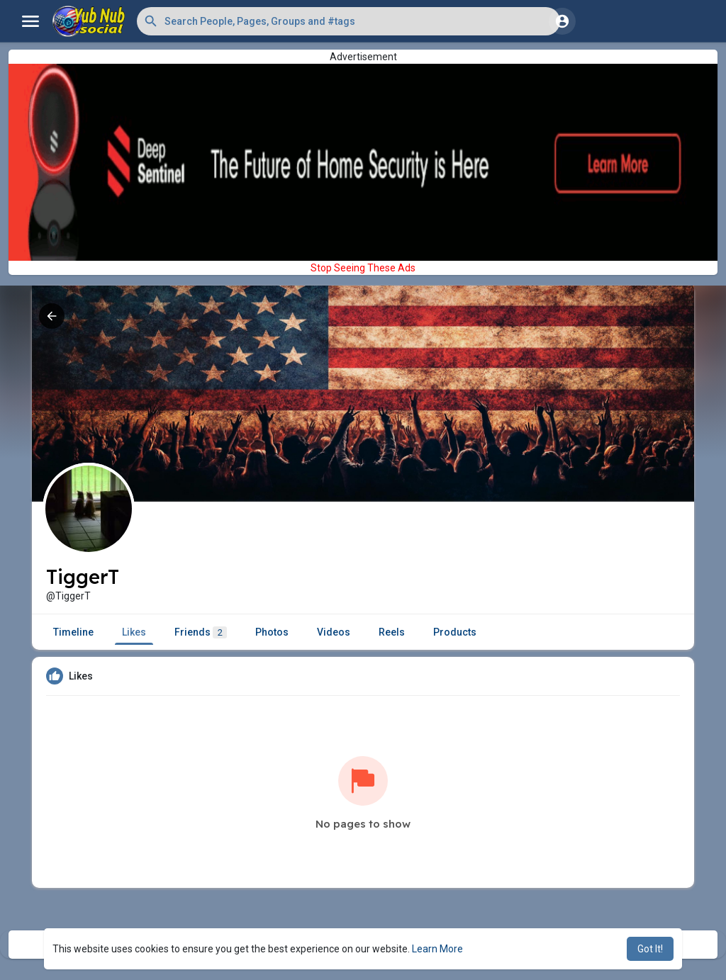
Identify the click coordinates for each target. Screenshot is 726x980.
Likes (134, 632)
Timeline (73, 632)
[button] (348, 21)
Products (454, 632)
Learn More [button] (437, 948)
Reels (392, 632)
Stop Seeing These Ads (363, 268)
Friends (200, 632)
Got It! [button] (650, 948)
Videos (333, 632)
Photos (272, 632)
